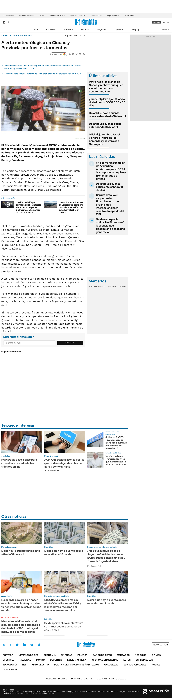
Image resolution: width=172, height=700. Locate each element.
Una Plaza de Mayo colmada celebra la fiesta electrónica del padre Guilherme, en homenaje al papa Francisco (28, 207)
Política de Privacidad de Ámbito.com (76, 664)
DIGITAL (56, 678)
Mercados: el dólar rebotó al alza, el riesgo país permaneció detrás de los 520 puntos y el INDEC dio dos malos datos (20, 626)
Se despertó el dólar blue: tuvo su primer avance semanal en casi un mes (63, 626)
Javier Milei (129, 16)
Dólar (35, 29)
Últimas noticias (28, 655)
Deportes (56, 659)
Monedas (93, 286)
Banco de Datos (102, 655)
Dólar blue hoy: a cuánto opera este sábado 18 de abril (107, 114)
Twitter (4, 645)
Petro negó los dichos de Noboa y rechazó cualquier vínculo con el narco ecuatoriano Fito (106, 86)
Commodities (111, 286)
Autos (127, 659)
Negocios (102, 29)
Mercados (123, 655)
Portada (8, 655)
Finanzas (68, 29)
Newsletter (165, 29)
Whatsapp (39, 644)
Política (85, 29)
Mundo (40, 659)
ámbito (4, 36)
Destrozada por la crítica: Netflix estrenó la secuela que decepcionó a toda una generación (110, 225)
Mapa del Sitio (40, 664)
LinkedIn (24, 644)
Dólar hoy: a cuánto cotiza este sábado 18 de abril (105, 125)
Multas (155, 664)
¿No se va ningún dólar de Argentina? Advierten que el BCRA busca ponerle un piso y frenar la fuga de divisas (111, 171)
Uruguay (135, 29)
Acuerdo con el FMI (57, 16)
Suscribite (70, 343)
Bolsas (101, 286)
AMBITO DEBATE (111, 678)
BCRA (42, 16)
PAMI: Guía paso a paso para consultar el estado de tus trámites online (19, 463)
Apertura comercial (77, 16)
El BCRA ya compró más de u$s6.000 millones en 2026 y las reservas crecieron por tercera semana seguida (62, 605)
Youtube (31, 645)
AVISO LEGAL (111, 664)
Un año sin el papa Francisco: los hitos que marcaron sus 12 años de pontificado (115, 460)
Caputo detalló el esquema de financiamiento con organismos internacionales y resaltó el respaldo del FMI (110, 204)
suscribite (157, 22)
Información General (23, 36)
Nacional (25, 659)
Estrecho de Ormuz (26, 16)
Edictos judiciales (135, 664)
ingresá (166, 22)
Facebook (10, 645)
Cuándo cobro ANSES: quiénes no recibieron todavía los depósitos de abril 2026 (43, 73)
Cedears (122, 286)
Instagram (17, 644)
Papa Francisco (113, 16)
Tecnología (10, 664)
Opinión (119, 29)
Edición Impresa (76, 659)
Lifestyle (8, 659)
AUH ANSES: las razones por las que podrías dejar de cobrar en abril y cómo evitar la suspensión (64, 465)
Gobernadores (96, 16)
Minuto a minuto (11, 617)
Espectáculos (144, 659)
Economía (51, 29)
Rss (24, 664)
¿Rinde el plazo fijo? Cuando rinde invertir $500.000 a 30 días (107, 102)
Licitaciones (10, 669)
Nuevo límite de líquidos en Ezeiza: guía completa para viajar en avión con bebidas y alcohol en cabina (71, 207)
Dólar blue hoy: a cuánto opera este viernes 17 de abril (106, 601)
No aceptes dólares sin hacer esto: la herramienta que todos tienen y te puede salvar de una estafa (21, 605)
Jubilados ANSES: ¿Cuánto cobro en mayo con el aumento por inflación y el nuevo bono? (116, 443)
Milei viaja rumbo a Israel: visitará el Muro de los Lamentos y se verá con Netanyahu (105, 139)
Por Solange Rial (94, 566)
